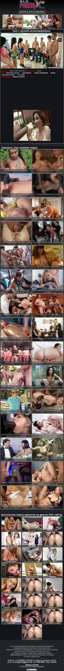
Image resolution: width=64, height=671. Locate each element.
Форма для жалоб (32, 665)
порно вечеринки (41, 73)
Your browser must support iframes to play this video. (32, 51)
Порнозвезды (40, 11)
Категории (23, 11)
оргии (53, 73)
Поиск (31, 11)
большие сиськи (12, 73)
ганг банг (21, 75)
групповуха (26, 73)
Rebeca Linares (19, 77)
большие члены (8, 75)
